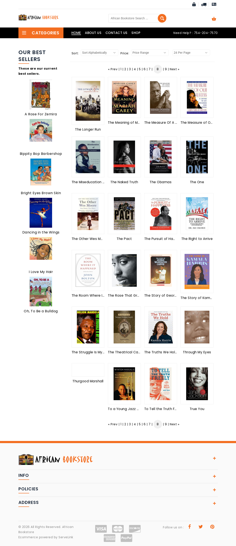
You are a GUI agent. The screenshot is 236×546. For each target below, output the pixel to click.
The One (197, 182)
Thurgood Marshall (88, 381)
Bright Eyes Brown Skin (41, 193)
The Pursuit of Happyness (166, 238)
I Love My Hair (41, 271)
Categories (40, 33)
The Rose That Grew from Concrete (138, 295)
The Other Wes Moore (90, 238)
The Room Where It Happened (97, 295)
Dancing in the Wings (41, 232)
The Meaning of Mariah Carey (133, 122)
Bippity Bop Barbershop (41, 153)
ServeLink (66, 537)
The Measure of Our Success (204, 122)
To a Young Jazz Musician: (130, 409)
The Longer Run (88, 129)
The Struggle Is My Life (90, 352)
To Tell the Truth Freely (163, 409)
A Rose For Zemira (41, 114)
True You (197, 409)
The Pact (124, 238)
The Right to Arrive (197, 238)
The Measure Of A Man (163, 122)
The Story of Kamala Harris (203, 298)
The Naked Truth (124, 182)
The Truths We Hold (160, 352)
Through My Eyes (197, 352)
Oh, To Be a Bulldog (41, 311)
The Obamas (160, 182)
